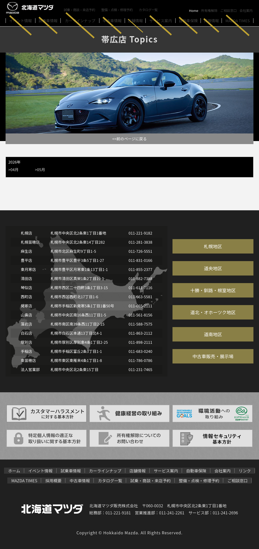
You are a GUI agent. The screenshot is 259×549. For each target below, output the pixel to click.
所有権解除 (209, 10)
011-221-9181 (118, 513)
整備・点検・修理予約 (118, 9)
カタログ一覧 (149, 9)
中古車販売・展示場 (212, 356)
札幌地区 (213, 246)
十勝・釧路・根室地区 (213, 290)
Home (193, 10)
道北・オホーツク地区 (213, 312)
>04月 (13, 169)
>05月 (40, 169)
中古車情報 (80, 480)
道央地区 (213, 268)
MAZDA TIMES (24, 480)
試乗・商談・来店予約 (79, 9)
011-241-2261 (171, 513)
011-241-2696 (225, 513)
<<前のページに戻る (129, 138)
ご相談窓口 (228, 10)
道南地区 (213, 334)
